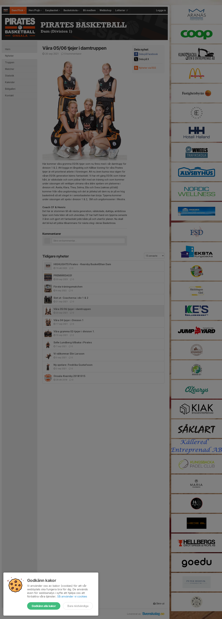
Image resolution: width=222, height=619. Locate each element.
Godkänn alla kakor (44, 606)
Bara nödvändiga (77, 606)
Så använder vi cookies (72, 596)
